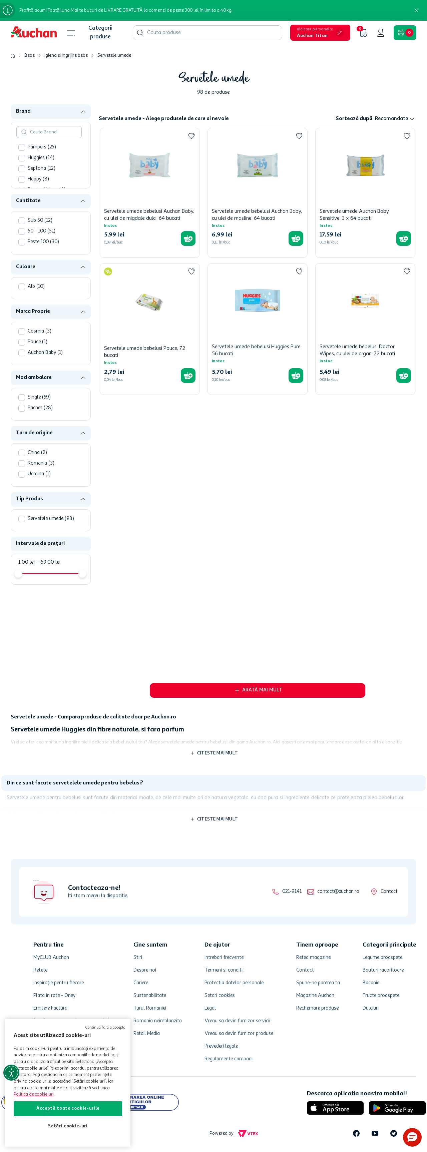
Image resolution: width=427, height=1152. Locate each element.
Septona (41, 168)
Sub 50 (40, 220)
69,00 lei (48, 562)
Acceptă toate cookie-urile (67, 1108)
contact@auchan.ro (338, 891)
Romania (41, 463)
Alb (36, 286)
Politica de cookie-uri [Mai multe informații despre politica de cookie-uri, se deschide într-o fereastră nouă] (34, 1094)
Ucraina (39, 474)
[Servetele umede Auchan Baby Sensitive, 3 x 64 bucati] (365, 192)
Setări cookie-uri (67, 1126)
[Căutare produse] (140, 33)
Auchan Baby (45, 352)
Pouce (37, 342)
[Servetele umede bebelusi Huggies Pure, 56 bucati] (257, 329)
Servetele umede (114, 55)
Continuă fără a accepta (105, 1028)
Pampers (42, 147)
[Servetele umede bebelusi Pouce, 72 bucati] (149, 329)
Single (39, 397)
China (37, 452)
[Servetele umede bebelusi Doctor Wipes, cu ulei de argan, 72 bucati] (365, 329)
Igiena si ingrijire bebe (66, 55)
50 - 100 (41, 231)
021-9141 (291, 891)
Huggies (41, 157)
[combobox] (207, 32)
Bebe (29, 55)
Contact (389, 891)
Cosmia (39, 331)
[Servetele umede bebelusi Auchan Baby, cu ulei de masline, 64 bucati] (257, 192)
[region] (67, 1083)
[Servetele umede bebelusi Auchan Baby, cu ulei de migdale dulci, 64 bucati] (149, 192)
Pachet (40, 408)
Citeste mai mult (217, 753)
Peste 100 (43, 241)
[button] (320, 33)
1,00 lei (26, 562)
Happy (38, 179)
